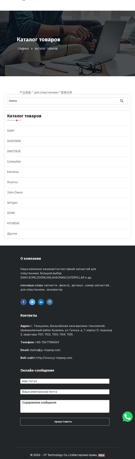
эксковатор (54, 289)
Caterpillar (14, 161)
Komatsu (13, 172)
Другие (12, 233)
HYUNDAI (13, 223)
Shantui (12, 182)
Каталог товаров (46, 48)
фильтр (64, 285)
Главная (23, 48)
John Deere (15, 192)
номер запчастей (97, 285)
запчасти (50, 285)
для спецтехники (32, 289)
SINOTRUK (14, 151)
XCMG (11, 213)
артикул (77, 285)
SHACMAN (14, 141)
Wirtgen (12, 202)
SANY (11, 130)
